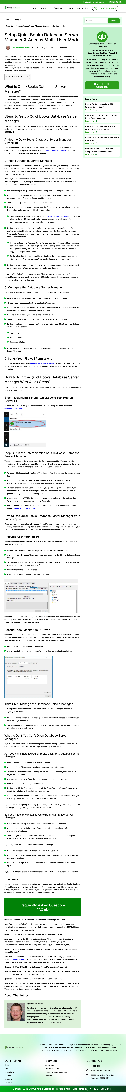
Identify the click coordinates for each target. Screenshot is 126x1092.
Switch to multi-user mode (24, 508)
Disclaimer (8, 1083)
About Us (45, 8)
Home (33, 8)
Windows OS (18, 959)
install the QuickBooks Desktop (60, 216)
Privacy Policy (9, 1072)
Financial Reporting (52, 1068)
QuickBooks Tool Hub (13, 408)
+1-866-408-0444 (97, 1066)
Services (58, 8)
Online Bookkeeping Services (56, 1072)
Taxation (48, 1076)
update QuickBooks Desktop (55, 150)
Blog (71, 8)
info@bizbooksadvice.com (93, 2)
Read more (89, 110)
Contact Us (82, 8)
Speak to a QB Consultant (102, 85)
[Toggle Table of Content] (26, 77)
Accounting (51, 48)
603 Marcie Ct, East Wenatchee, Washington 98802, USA (102, 1076)
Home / (9, 20)
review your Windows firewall (42, 363)
